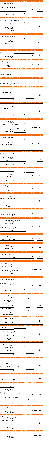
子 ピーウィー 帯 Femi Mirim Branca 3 (14, 1)
